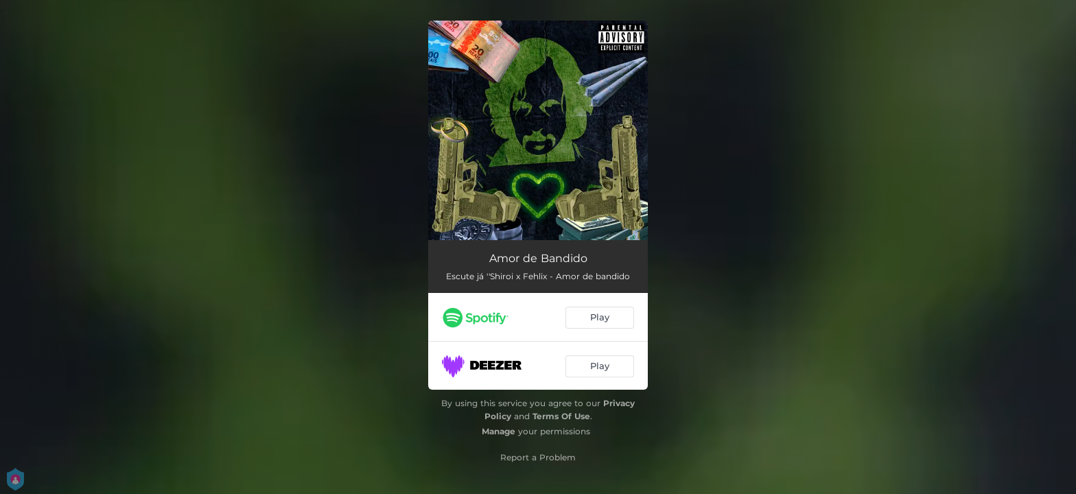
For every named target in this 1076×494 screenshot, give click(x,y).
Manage (498, 431)
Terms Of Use (561, 416)
